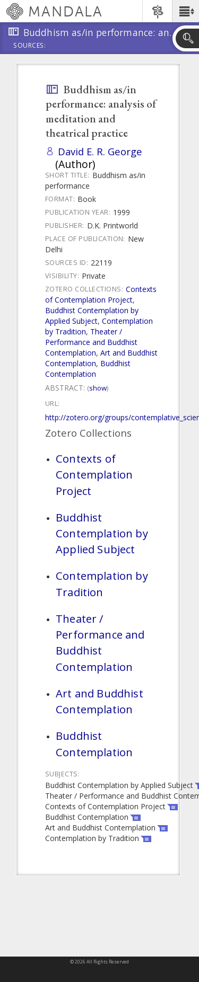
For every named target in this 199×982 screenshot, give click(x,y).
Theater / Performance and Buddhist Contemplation (91, 342)
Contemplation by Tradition (102, 583)
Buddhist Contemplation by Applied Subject (92, 315)
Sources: (29, 46)
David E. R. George (100, 151)
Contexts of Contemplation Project (101, 294)
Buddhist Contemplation (88, 368)
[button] (185, 11)
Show (98, 388)
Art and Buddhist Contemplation (99, 701)
